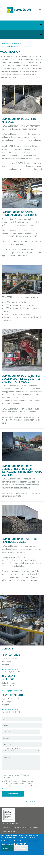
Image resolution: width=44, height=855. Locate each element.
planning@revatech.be (12, 690)
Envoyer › (13, 793)
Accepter (7, 848)
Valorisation (27, 46)
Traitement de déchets (10, 46)
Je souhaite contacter (12, 748)
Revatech (5, 44)
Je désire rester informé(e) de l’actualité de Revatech (20, 776)
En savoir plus (21, 844)
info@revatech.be (10, 669)
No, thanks (21, 848)
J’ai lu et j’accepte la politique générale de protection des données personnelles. (19, 782)
